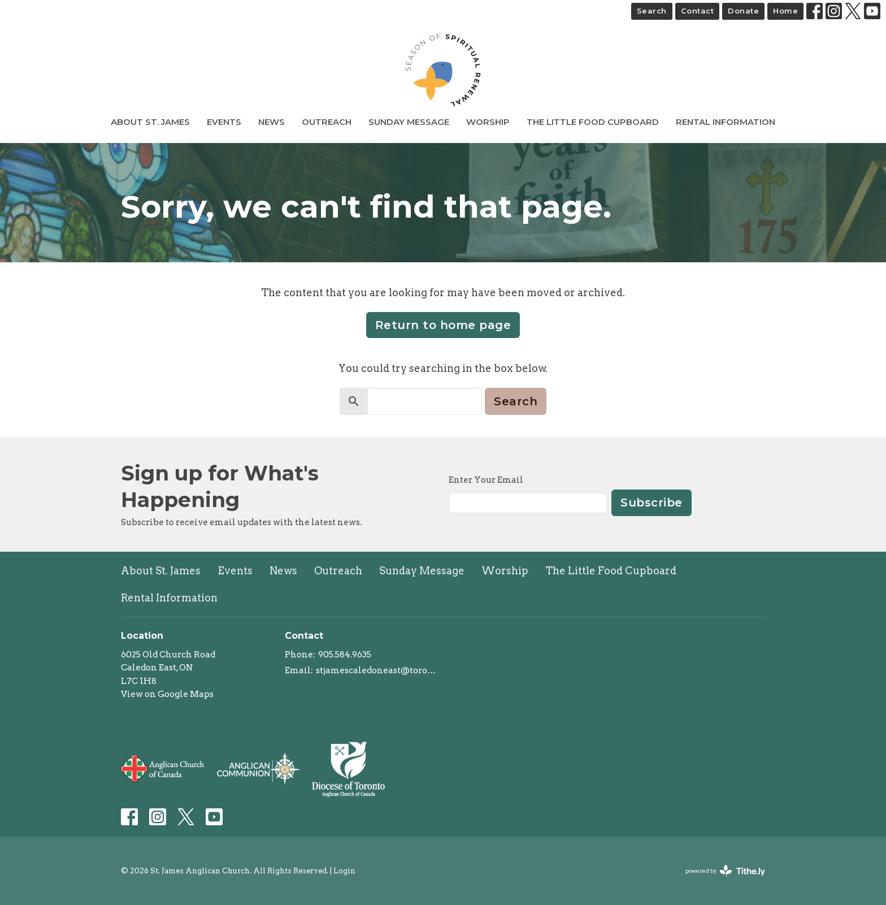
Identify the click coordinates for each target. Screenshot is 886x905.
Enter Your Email (486, 480)
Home (785, 10)
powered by (725, 871)
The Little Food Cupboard (593, 121)
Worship (488, 121)
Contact (697, 10)
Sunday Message (408, 121)
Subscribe (651, 502)
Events (224, 121)
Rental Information (725, 121)
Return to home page (443, 325)
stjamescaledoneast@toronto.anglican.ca (376, 670)
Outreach (326, 121)
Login (344, 871)
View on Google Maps (167, 694)
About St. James (150, 121)
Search (652, 10)
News (271, 121)
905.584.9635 (344, 654)
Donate (743, 10)
